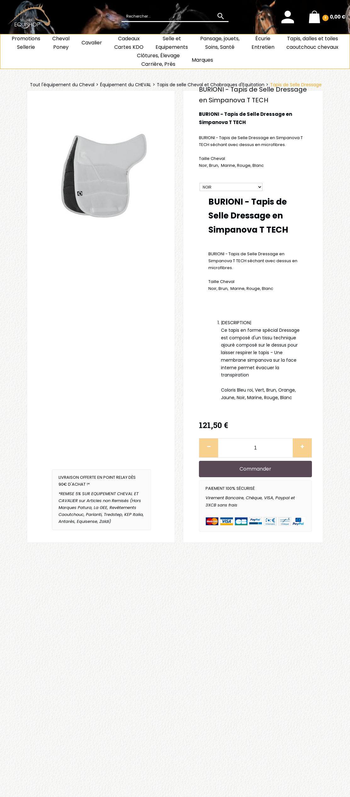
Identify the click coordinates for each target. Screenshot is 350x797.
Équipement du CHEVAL (125, 85)
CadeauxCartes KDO (129, 43)
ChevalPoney (61, 43)
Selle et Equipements (171, 43)
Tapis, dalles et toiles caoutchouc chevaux (312, 43)
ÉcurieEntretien (262, 43)
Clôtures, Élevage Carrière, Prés (158, 60)
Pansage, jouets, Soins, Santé (220, 43)
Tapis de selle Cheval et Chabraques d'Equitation (210, 85)
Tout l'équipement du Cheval (62, 85)
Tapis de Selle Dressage (296, 85)
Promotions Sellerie (26, 43)
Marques (202, 60)
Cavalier (92, 42)
